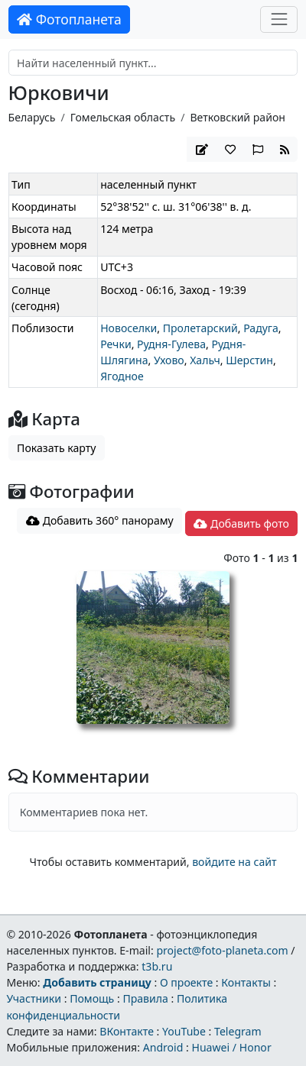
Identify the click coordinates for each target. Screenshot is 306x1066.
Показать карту (56, 448)
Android (163, 1047)
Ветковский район (237, 117)
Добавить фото (241, 523)
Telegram (238, 1031)
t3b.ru (157, 966)
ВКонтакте (126, 1031)
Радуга (260, 328)
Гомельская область (122, 117)
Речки (116, 344)
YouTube (184, 1031)
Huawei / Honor (231, 1047)
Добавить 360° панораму (100, 520)
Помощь (92, 998)
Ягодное (122, 376)
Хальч (205, 360)
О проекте (186, 982)
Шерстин (249, 360)
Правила (145, 998)
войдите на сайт (234, 861)
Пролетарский (200, 328)
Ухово (169, 360)
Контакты (246, 982)
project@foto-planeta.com (222, 950)
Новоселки (128, 328)
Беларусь (32, 117)
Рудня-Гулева (171, 344)
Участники (33, 998)
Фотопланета (69, 19)
